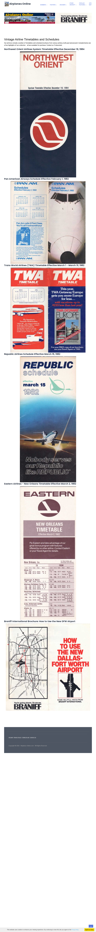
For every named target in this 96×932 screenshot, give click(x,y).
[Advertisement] (48, 45)
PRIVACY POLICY (17, 752)
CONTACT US (33, 752)
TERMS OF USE (25, 752)
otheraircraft (72, 4)
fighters (53, 5)
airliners (63, 5)
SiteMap (90, 4)
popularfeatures (82, 4)
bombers (43, 5)
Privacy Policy (75, 929)
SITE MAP (11, 752)
